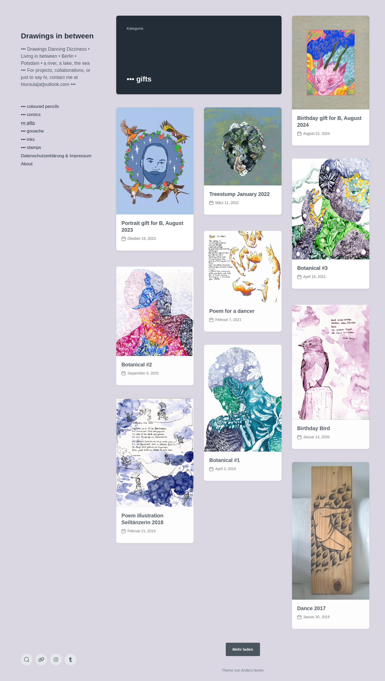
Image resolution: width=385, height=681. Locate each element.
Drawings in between (57, 36)
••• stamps (31, 147)
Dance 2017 (311, 627)
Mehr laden (242, 649)
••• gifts (28, 122)
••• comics (30, 114)
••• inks (28, 139)
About (26, 163)
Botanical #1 (224, 478)
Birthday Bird (313, 447)
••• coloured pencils (40, 106)
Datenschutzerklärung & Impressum (56, 155)
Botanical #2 (136, 383)
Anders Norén (252, 670)
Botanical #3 (312, 268)
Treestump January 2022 (239, 194)
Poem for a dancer (231, 329)
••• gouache (32, 131)
